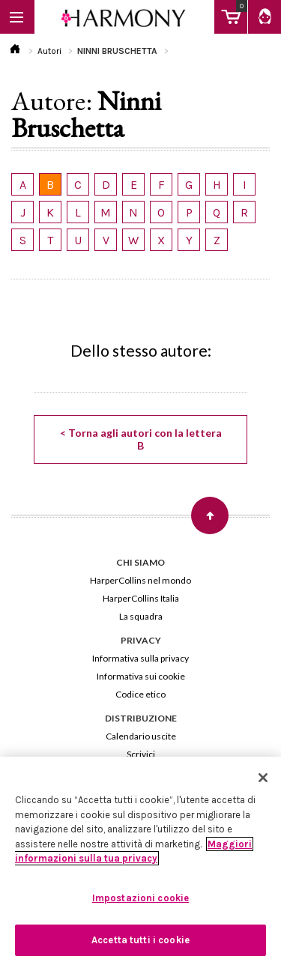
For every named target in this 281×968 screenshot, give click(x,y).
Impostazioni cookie (140, 898)
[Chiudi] (263, 777)
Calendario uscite (141, 736)
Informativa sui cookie (141, 676)
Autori (49, 51)
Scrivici (141, 754)
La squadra (141, 616)
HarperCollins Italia (141, 598)
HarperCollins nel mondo (140, 580)
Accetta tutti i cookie (140, 940)
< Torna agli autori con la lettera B (141, 439)
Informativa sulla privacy (140, 658)
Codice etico (140, 694)
